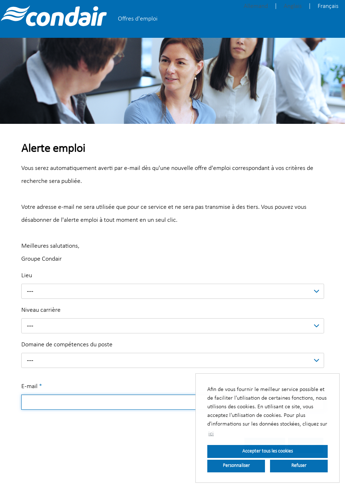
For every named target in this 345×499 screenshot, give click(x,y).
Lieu (26, 275)
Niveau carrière (41, 310)
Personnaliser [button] (236, 465)
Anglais (293, 6)
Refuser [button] (298, 465)
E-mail (31, 386)
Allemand (256, 6)
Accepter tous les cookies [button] (267, 451)
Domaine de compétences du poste (66, 344)
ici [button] (211, 434)
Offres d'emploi (138, 18)
